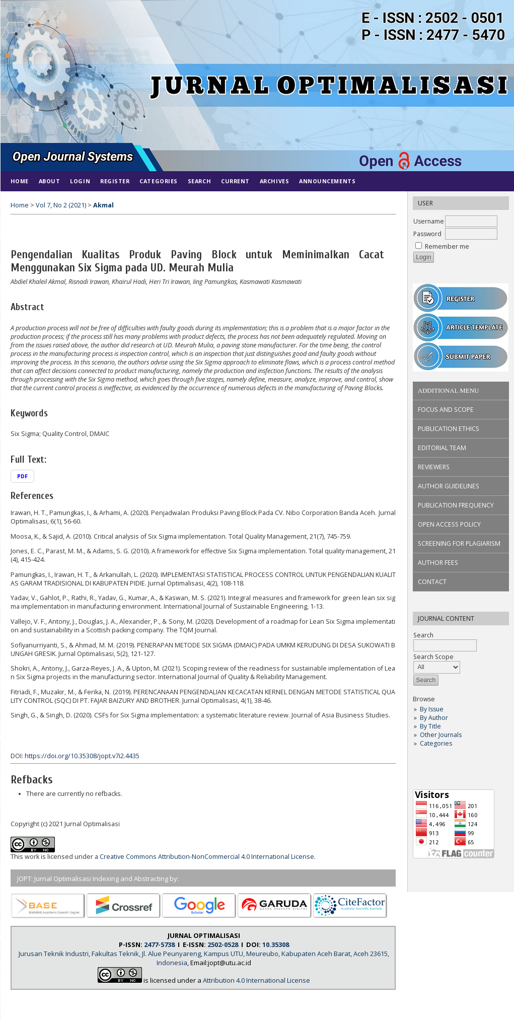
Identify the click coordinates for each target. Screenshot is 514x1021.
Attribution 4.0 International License (256, 980)
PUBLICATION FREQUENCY (456, 505)
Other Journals (441, 735)
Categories (436, 743)
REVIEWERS (434, 467)
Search (199, 181)
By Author (434, 717)
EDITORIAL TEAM (442, 448)
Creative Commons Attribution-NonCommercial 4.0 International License (207, 856)
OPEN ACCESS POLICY (449, 524)
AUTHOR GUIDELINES (448, 486)
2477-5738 (159, 944)
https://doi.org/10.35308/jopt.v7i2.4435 (82, 756)
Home (20, 181)
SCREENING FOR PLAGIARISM (459, 543)
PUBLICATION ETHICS (448, 428)
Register (114, 181)
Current (235, 181)
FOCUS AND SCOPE (446, 409)
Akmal (103, 205)
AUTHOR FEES (438, 562)
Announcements (327, 181)
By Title (430, 726)
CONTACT (432, 581)
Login (80, 181)
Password (427, 234)
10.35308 (275, 944)
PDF (22, 476)
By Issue (432, 709)
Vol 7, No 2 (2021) (61, 205)
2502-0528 (222, 944)
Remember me (447, 246)
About (49, 181)
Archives (274, 181)
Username (428, 221)
